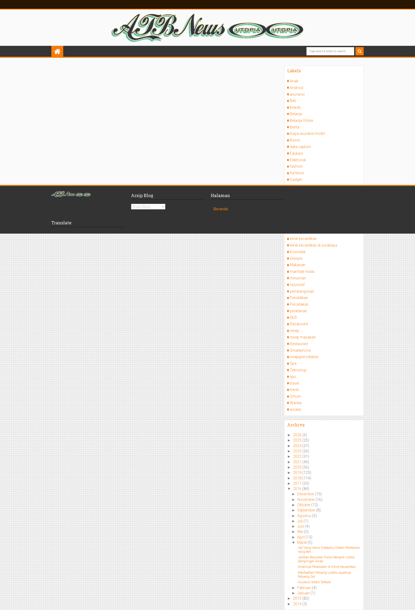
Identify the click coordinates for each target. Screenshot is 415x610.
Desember (306, 494)
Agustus (304, 516)
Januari (303, 593)
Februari (304, 588)
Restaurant (299, 344)
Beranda (221, 209)
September (306, 510)
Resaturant (299, 324)
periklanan (298, 311)
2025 (297, 440)
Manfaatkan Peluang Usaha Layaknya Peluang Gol (324, 574)
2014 (297, 604)
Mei (300, 531)
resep (294, 330)
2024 (297, 446)
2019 (297, 472)
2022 (297, 456)
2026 (297, 435)
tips (293, 377)
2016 (297, 489)
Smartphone (300, 350)
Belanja (296, 114)
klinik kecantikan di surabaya (313, 245)
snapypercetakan (304, 357)
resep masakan (303, 337)
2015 (297, 598)
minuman (298, 278)
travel (294, 383)
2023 (297, 451)
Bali (293, 101)
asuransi (297, 94)
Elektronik (298, 160)
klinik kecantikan (303, 239)
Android (296, 88)
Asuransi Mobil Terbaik (314, 582)
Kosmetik (298, 252)
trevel (294, 390)
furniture (297, 173)
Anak (294, 81)
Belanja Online (301, 120)
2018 (297, 478)
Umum (295, 396)
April (301, 537)
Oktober (304, 505)
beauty (295, 107)
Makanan (297, 265)
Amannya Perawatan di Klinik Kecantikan (327, 567)
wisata (295, 409)
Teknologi (298, 370)
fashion (296, 166)
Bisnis (295, 140)
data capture (300, 147)
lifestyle (296, 258)
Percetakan (299, 304)
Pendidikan (299, 298)
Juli (300, 521)
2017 (297, 483)
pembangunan (302, 291)
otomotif (297, 285)
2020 (297, 467)
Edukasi (296, 153)
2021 (297, 462)
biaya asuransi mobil (307, 133)
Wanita (295, 403)
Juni (301, 526)
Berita (294, 127)
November (306, 499)
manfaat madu (302, 271)
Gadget (296, 179)
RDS (293, 317)
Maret (302, 542)
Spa (293, 363)
